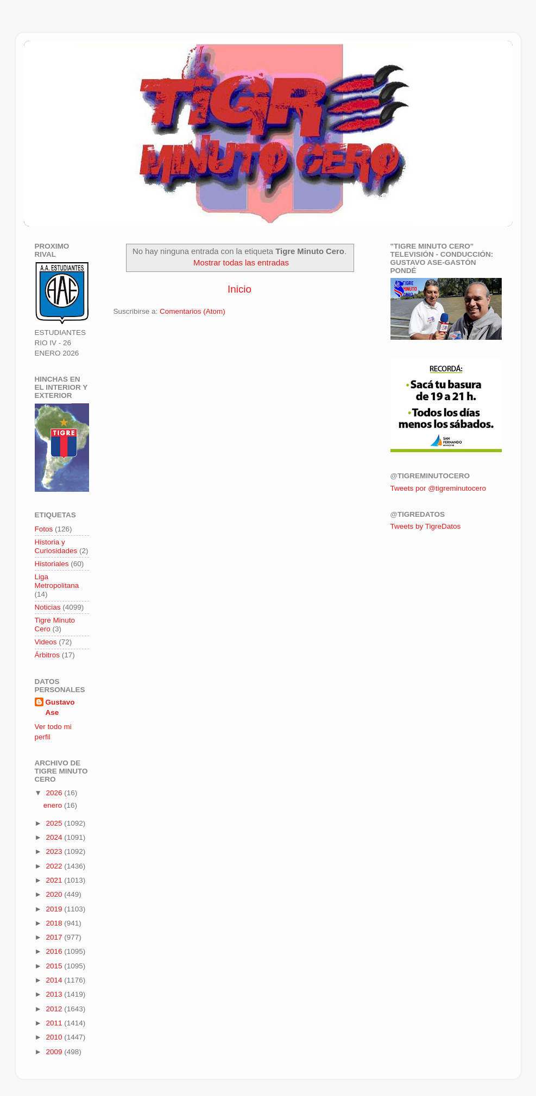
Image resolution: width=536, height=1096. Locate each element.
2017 (55, 937)
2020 (55, 894)
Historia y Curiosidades (56, 546)
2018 (55, 923)
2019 (55, 909)
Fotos (44, 529)
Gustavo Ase (60, 707)
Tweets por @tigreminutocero (438, 488)
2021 (55, 880)
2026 (55, 793)
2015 (55, 966)
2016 (55, 951)
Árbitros (47, 655)
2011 (55, 1023)
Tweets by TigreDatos (425, 526)
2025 (55, 823)
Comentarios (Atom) (192, 311)
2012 (55, 1009)
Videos (46, 642)
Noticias (48, 607)
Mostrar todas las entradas (241, 262)
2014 (55, 980)
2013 (55, 994)
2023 (55, 851)
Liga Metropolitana (57, 581)
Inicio (239, 289)
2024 (55, 837)
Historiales (52, 564)
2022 (55, 866)
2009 (55, 1052)
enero (53, 805)
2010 (55, 1037)
